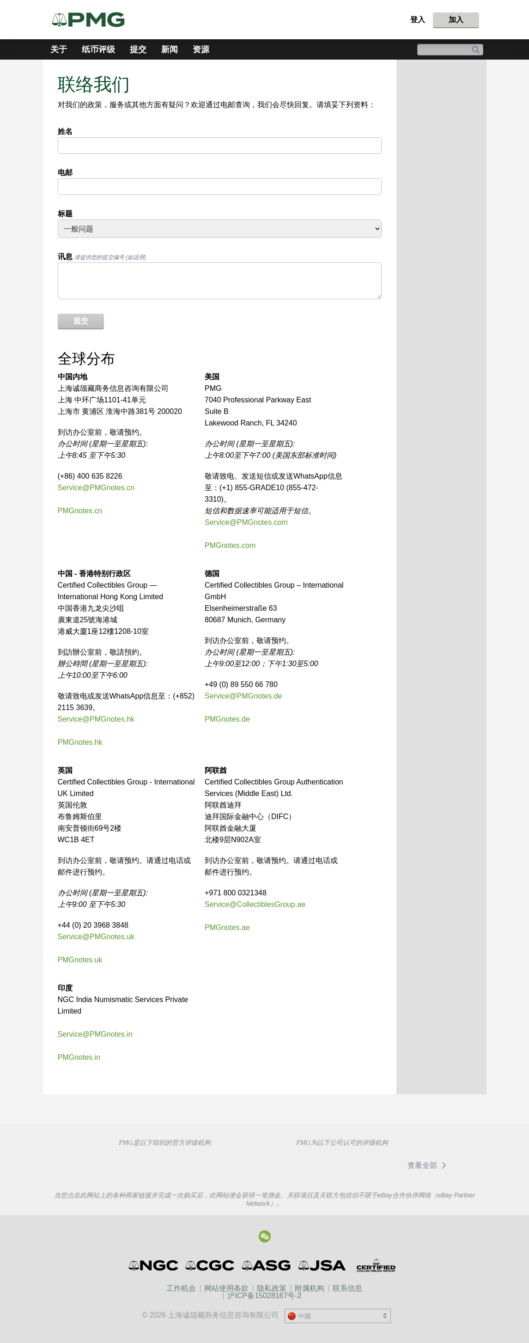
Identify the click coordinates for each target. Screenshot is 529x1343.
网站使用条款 (226, 1288)
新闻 (169, 49)
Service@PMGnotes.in (95, 1034)
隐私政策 (271, 1288)
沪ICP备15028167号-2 (264, 1296)
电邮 (65, 172)
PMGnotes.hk (80, 742)
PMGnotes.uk (80, 960)
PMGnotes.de (227, 719)
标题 (65, 214)
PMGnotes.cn (80, 511)
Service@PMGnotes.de (243, 696)
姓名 (65, 131)
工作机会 (181, 1288)
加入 (456, 20)
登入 (417, 20)
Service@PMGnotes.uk (96, 937)
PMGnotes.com (230, 545)
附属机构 (309, 1288)
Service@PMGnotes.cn (96, 488)
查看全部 (428, 1165)
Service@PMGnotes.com (246, 522)
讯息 (102, 257)
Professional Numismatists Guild (172, 1164)
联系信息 (347, 1288)
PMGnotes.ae (227, 927)
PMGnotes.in (79, 1057)
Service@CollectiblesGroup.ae (255, 904)
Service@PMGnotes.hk (96, 719)
